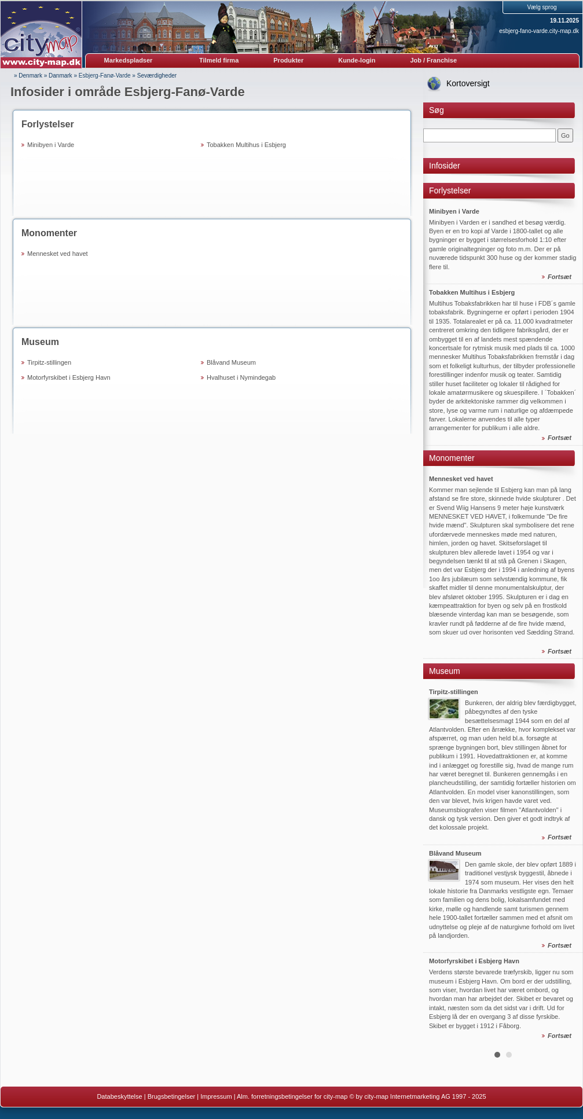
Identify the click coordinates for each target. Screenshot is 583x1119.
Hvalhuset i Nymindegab (241, 377)
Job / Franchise (433, 60)
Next (567, 609)
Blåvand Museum (231, 362)
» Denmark (28, 75)
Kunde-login (356, 60)
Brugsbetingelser (172, 1096)
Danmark (60, 75)
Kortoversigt (468, 83)
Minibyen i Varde (50, 144)
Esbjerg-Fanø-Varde (105, 75)
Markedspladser (128, 60)
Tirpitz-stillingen (49, 362)
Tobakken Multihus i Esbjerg (246, 144)
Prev (438, 609)
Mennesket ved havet (57, 253)
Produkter (288, 60)
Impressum (216, 1096)
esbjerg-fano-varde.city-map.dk (539, 31)
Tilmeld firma (219, 60)
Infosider (444, 165)
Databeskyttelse (119, 1096)
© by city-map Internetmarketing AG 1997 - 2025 (417, 1096)
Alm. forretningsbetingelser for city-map (292, 1096)
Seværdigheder (157, 75)
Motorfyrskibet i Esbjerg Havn (69, 377)
